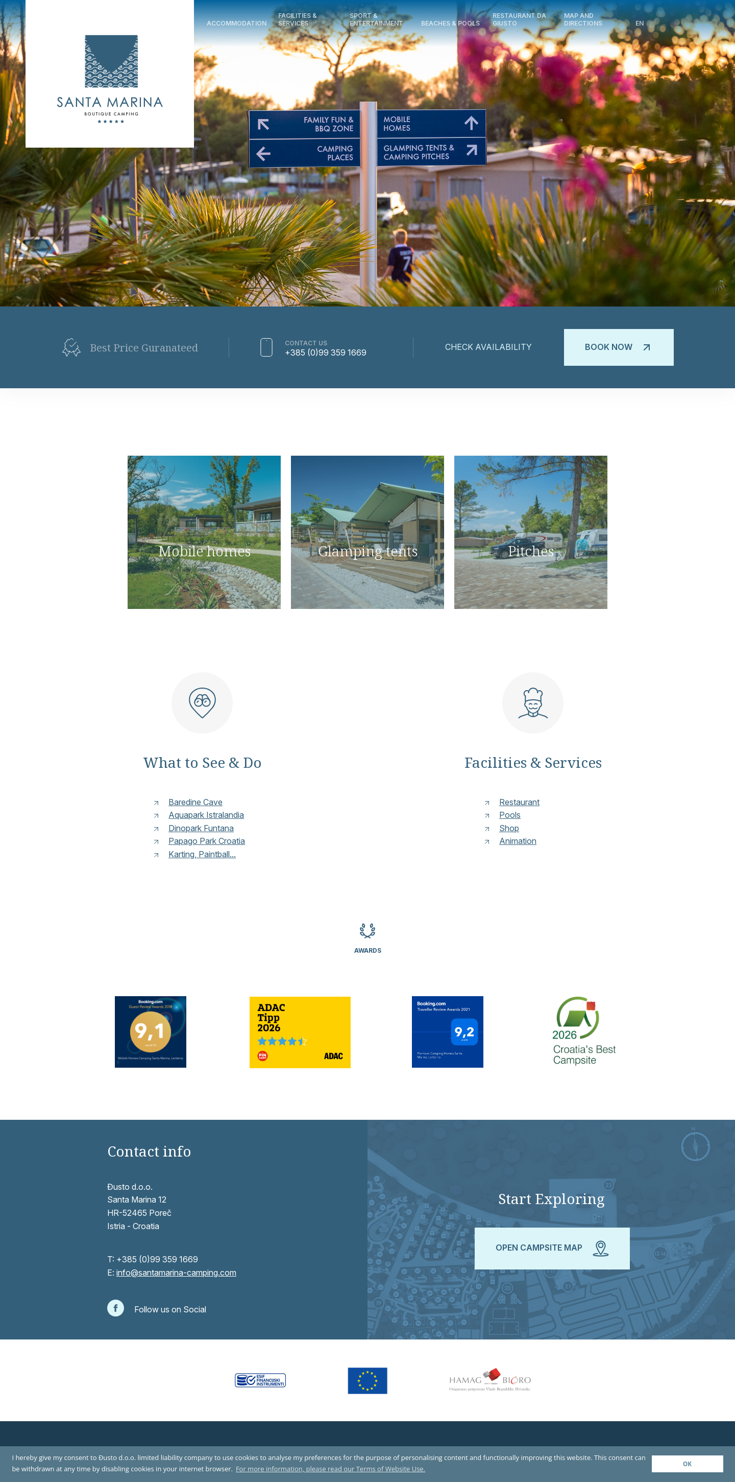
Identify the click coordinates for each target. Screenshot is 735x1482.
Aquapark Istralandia (206, 815)
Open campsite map (552, 1248)
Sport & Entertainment (376, 19)
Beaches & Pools (450, 23)
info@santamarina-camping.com (176, 1272)
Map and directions (583, 19)
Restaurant (519, 802)
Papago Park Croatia (206, 841)
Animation (517, 841)
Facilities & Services (297, 19)
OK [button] (687, 1464)
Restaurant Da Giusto (519, 19)
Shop (509, 828)
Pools (510, 815)
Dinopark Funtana (201, 828)
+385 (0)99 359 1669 (325, 352)
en (639, 23)
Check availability (488, 347)
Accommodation (236, 23)
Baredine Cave (195, 802)
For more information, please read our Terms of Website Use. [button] (330, 1468)
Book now (619, 347)
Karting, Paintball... (202, 854)
